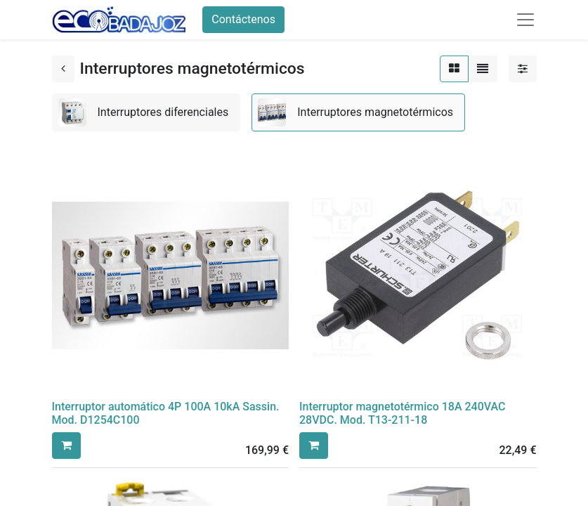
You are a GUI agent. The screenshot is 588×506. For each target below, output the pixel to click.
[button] (66, 445)
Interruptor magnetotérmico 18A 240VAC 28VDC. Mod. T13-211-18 (402, 413)
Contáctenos (243, 19)
